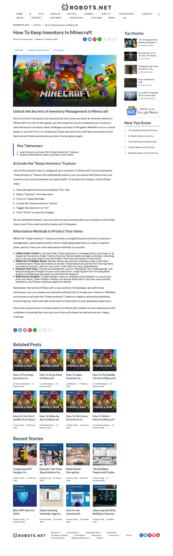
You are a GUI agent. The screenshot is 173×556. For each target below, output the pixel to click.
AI (30, 14)
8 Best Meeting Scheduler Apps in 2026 (50, 514)
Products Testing (59, 535)
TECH (41, 14)
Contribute (79, 535)
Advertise (96, 535)
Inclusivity (112, 532)
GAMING (18, 50)
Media (19, 18)
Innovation (76, 18)
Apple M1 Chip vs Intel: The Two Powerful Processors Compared (143, 153)
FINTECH (71, 14)
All (125, 18)
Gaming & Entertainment (38, 50)
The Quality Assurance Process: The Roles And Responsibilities (143, 130)
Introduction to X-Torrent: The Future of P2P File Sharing (147, 54)
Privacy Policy (58, 538)
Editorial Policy (93, 532)
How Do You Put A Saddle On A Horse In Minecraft (24, 419)
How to (106, 14)
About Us (55, 532)
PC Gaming (58, 50)
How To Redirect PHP (146, 80)
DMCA (99, 538)
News (112, 18)
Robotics (55, 14)
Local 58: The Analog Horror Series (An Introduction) (148, 94)
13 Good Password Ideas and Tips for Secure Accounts (142, 141)
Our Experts (73, 532)
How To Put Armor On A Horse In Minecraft (77, 419)
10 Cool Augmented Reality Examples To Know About (148, 41)
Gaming (89, 14)
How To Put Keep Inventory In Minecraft (23, 378)
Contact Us (113, 535)
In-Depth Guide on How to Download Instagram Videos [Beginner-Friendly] (141, 136)
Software (55, 18)
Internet (36, 18)
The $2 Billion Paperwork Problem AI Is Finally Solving (104, 472)
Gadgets (147, 14)
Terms (129, 535)
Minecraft (39, 131)
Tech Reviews (126, 14)
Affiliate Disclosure (80, 538)
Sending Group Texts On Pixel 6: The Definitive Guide (148, 67)
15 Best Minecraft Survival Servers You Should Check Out (142, 147)
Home (19, 14)
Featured (96, 18)
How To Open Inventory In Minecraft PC (74, 378)
